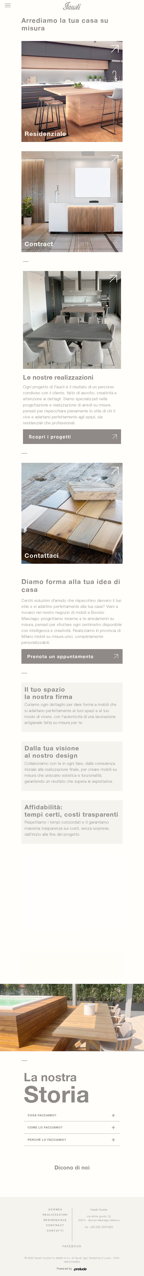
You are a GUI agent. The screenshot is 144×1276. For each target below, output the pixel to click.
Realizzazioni (55, 1215)
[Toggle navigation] (8, 5)
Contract (55, 1225)
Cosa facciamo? (42, 1115)
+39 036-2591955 (101, 1227)
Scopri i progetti (50, 436)
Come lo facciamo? (45, 1127)
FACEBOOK (72, 1246)
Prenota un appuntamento (60, 656)
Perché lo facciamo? (47, 1139)
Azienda (55, 1210)
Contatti (55, 1231)
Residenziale (55, 1220)
